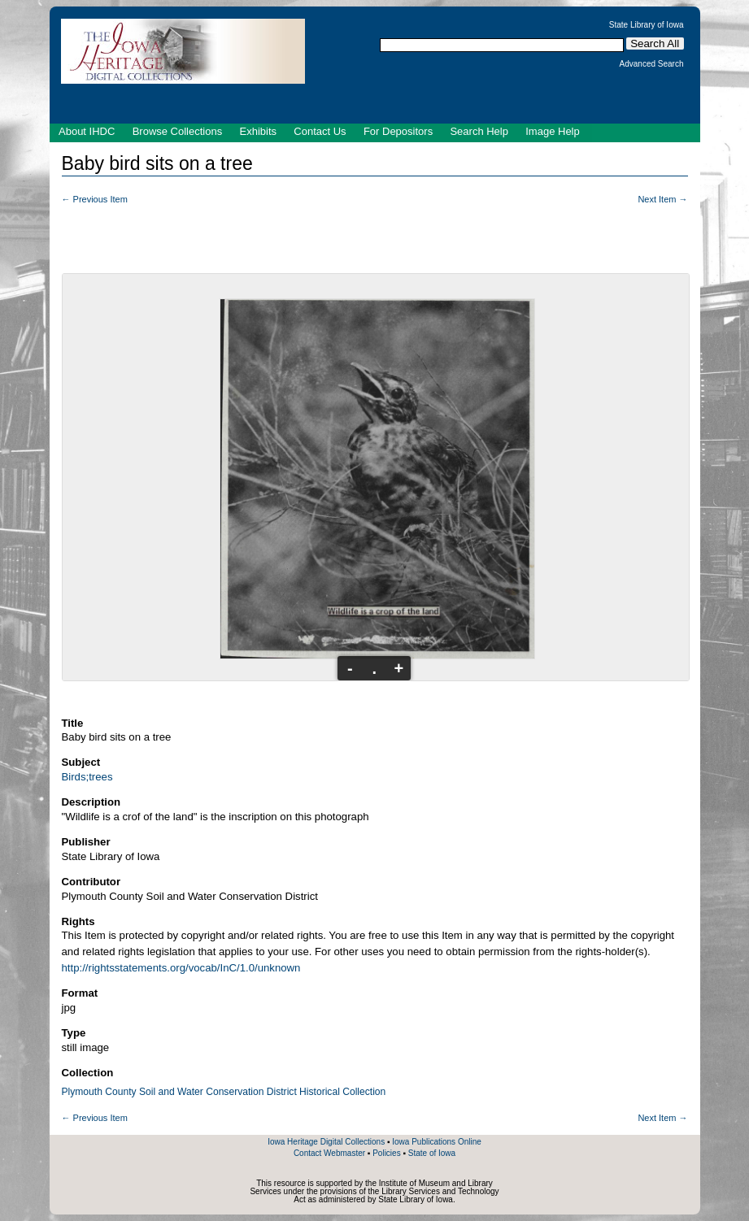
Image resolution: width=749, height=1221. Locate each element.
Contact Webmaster (329, 1153)
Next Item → (662, 199)
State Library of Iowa (646, 25)
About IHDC (87, 131)
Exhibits (258, 131)
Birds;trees (87, 777)
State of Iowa (431, 1153)
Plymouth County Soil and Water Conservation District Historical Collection (224, 1091)
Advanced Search (652, 64)
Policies (386, 1153)
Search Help (479, 131)
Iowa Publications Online (436, 1141)
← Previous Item (95, 199)
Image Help (552, 131)
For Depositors (398, 131)
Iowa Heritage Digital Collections (326, 1141)
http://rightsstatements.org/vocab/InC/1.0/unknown (181, 968)
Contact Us (320, 131)
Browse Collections (178, 131)
